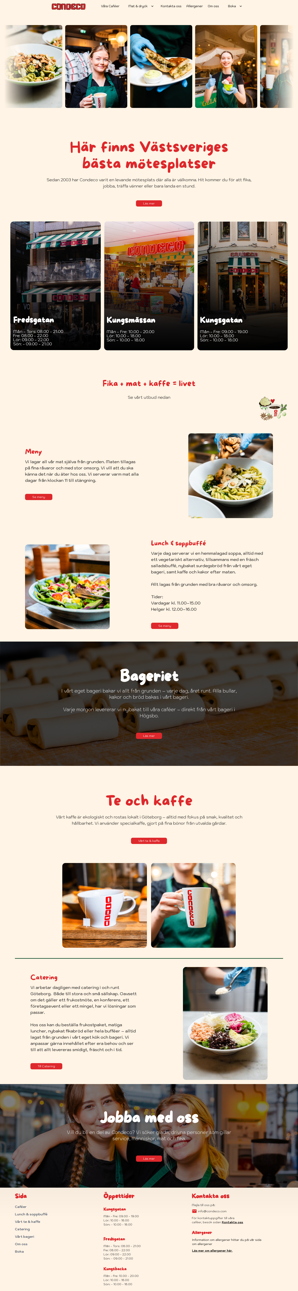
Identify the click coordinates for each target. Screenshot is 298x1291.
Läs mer (149, 203)
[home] (68, 5)
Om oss (213, 6)
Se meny (38, 497)
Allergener (194, 6)
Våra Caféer (110, 6)
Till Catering (46, 1066)
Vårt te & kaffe (149, 841)
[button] (140, 6)
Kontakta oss (171, 6)
